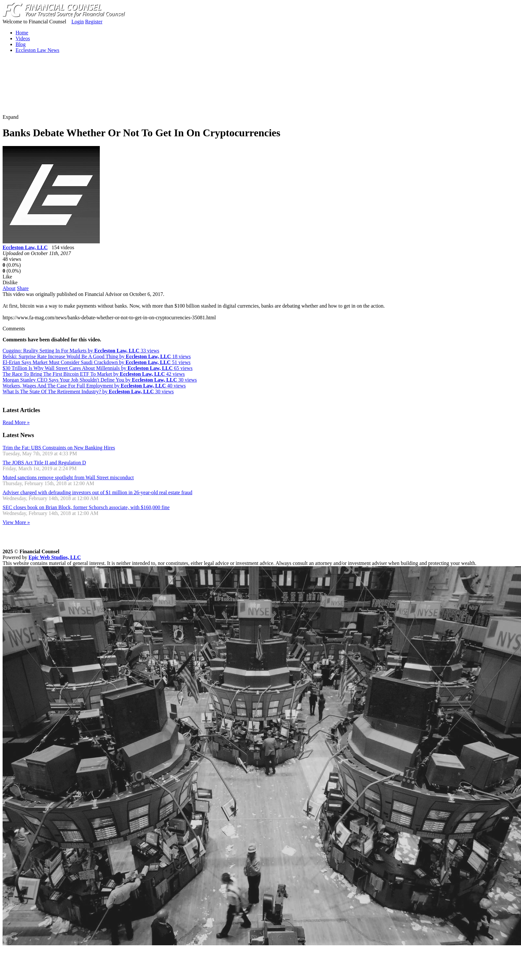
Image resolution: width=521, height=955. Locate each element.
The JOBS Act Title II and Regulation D (44, 462)
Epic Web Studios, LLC (55, 557)
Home (22, 32)
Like (7, 276)
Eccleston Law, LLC (25, 247)
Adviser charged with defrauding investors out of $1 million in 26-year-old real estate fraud (97, 492)
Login (77, 21)
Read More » (16, 422)
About (9, 288)
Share (23, 288)
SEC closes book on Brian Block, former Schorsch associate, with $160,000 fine (86, 507)
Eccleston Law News (37, 50)
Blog (21, 44)
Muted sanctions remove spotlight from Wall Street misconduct (68, 477)
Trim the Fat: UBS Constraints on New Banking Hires (59, 447)
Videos (23, 38)
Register (93, 21)
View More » (16, 522)
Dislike (10, 282)
